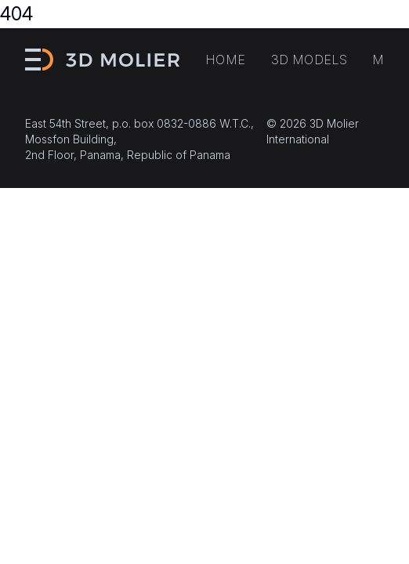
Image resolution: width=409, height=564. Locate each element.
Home (225, 59)
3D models (309, 59)
